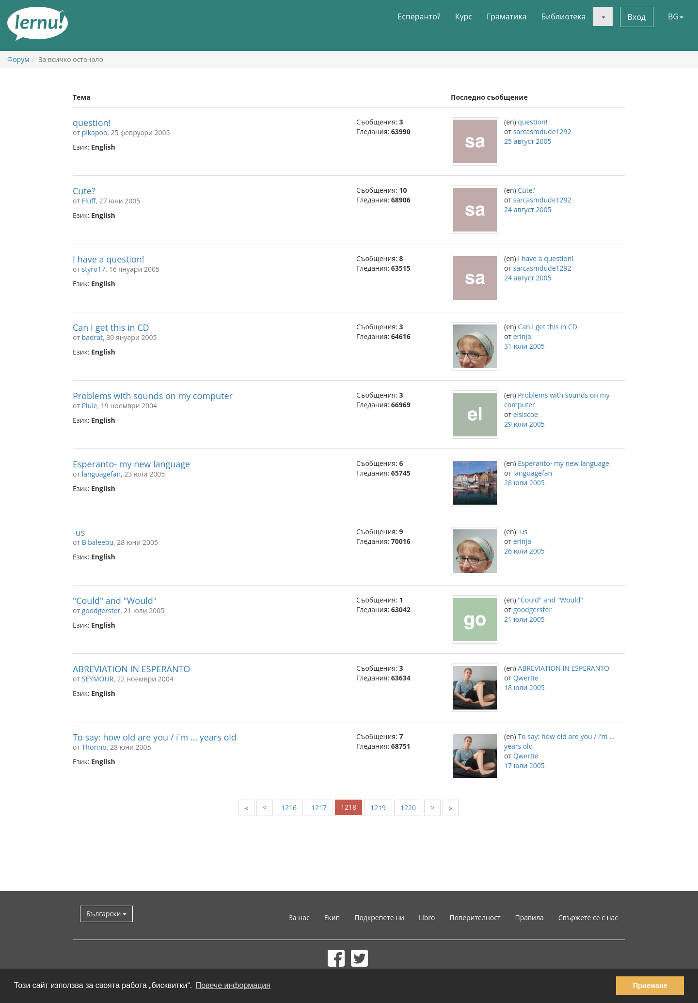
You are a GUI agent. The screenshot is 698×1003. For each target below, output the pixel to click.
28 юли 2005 (524, 482)
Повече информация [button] (233, 985)
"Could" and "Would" (115, 600)
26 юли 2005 (524, 551)
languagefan (101, 473)
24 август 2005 (527, 209)
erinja (522, 336)
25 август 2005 (527, 141)
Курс (463, 16)
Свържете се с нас (588, 917)
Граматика (506, 16)
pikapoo (95, 132)
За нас (299, 917)
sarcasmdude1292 (542, 131)
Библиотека (563, 16)
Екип (332, 917)
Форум (18, 59)
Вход (637, 17)
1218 (348, 807)
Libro (427, 917)
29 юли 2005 (524, 424)
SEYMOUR (98, 678)
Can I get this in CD (111, 327)
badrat (92, 337)
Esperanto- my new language (131, 464)
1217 (319, 807)
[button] (603, 16)
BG (675, 16)
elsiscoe (525, 414)
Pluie (89, 405)
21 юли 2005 (524, 619)
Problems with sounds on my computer (153, 395)
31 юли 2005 (524, 346)
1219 (378, 807)
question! (92, 122)
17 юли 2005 (524, 765)
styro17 (94, 269)
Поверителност (475, 917)
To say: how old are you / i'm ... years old (155, 737)
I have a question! (108, 259)
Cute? (84, 191)
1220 (408, 807)
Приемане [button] (650, 985)
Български (106, 913)
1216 (289, 807)
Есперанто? (418, 16)
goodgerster (101, 610)
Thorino (94, 747)
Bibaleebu (97, 542)
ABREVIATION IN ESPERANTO (131, 669)
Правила (529, 917)
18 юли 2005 (524, 687)
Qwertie (526, 677)
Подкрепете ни (379, 917)
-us (79, 532)
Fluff (89, 200)
